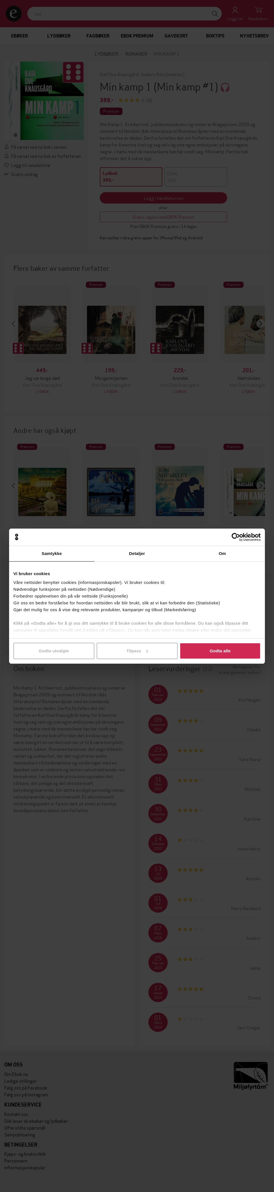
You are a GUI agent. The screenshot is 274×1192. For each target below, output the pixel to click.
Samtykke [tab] (52, 553)
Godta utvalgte (54, 650)
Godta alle (220, 650)
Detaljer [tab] (137, 553)
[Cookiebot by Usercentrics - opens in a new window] (236, 537)
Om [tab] (222, 553)
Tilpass (137, 650)
